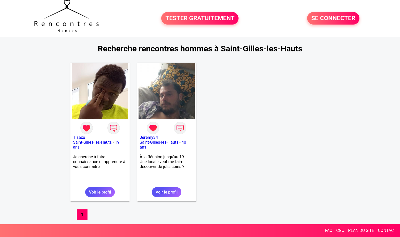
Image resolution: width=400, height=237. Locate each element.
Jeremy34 (149, 137)
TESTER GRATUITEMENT (199, 18)
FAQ (328, 230)
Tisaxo (79, 137)
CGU (340, 230)
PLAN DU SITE (361, 230)
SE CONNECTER (333, 18)
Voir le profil (100, 192)
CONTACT (387, 230)
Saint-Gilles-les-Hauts (92, 142)
